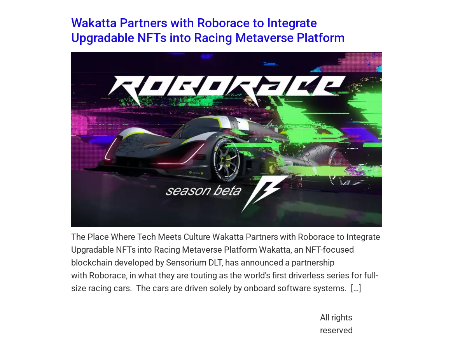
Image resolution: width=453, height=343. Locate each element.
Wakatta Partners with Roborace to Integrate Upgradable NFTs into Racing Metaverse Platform (208, 30)
